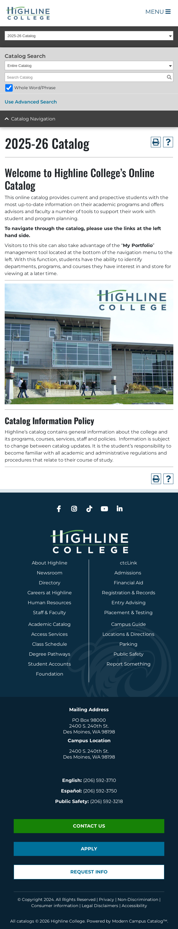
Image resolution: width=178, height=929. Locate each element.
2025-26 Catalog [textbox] (22, 36)
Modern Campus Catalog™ (139, 921)
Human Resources (49, 602)
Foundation (49, 674)
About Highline (49, 563)
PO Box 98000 (89, 720)
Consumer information (54, 905)
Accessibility (134, 905)
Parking (128, 644)
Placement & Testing (128, 612)
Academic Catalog (49, 624)
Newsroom (49, 573)
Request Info (89, 872)
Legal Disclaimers (100, 905)
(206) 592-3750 (100, 791)
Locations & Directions (128, 634)
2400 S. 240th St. (89, 726)
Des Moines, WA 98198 (89, 732)
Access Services (49, 634)
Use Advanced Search (31, 102)
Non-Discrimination (138, 899)
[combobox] (89, 35)
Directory (49, 583)
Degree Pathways (49, 654)
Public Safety (129, 654)
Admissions (128, 573)
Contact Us (89, 826)
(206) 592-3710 (99, 780)
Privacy (106, 899)
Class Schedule (49, 644)
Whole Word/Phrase (34, 87)
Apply (89, 849)
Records (145, 592)
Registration (116, 592)
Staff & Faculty (49, 612)
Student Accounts (49, 664)
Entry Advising (128, 602)
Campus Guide (128, 624)
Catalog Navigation (33, 119)
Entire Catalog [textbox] (20, 65)
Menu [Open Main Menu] (158, 11)
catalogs (25, 921)
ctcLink (128, 563)
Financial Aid (128, 583)
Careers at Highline (49, 592)
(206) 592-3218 (106, 801)
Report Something (129, 664)
